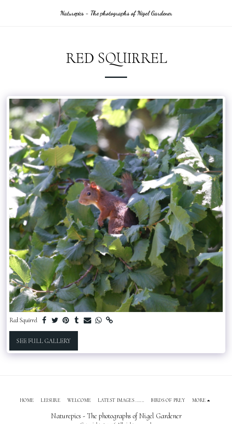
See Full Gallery (43, 341)
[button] (9, 12)
